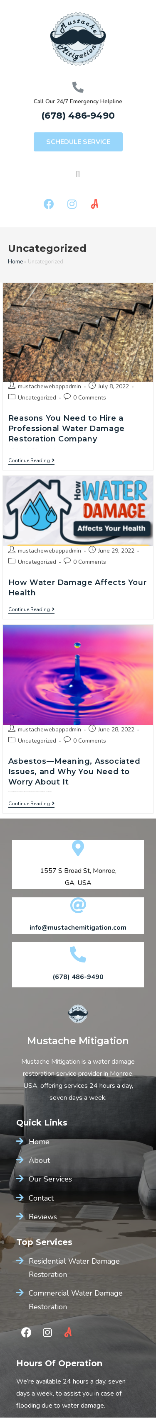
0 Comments (89, 398)
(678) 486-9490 (78, 115)
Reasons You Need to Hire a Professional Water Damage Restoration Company (66, 428)
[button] (78, 141)
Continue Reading (31, 461)
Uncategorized (37, 398)
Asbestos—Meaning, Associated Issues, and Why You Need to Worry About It (74, 772)
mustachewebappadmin (49, 386)
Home (15, 262)
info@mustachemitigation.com (78, 927)
